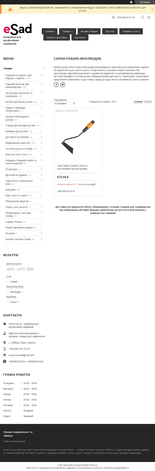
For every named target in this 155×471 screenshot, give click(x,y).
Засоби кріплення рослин (19, 101)
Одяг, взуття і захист (17, 195)
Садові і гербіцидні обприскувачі (15, 109)
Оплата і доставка (56, 37)
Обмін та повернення (14, 441)
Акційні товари (89, 31)
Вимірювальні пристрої (18, 142)
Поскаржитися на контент (89, 468)
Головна (49, 31)
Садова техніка (14, 221)
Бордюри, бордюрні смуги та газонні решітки (21, 162)
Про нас (110, 31)
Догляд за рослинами (17, 136)
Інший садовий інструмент (20, 227)
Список (148, 101)
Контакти (80, 37)
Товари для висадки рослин (20, 125)
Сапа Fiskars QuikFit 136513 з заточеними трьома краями (72, 167)
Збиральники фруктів (17, 201)
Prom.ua (93, 465)
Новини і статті (131, 31)
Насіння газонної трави (18, 239)
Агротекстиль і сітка (16, 154)
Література (11, 169)
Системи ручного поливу (19, 148)
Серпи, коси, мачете (16, 206)
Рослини (10, 233)
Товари (66, 31)
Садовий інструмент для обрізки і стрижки (19, 77)
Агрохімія (11, 189)
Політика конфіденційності (116, 468)
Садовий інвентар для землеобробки (17, 86)
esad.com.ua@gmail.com (21, 355)
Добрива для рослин (17, 131)
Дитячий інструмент (16, 174)
